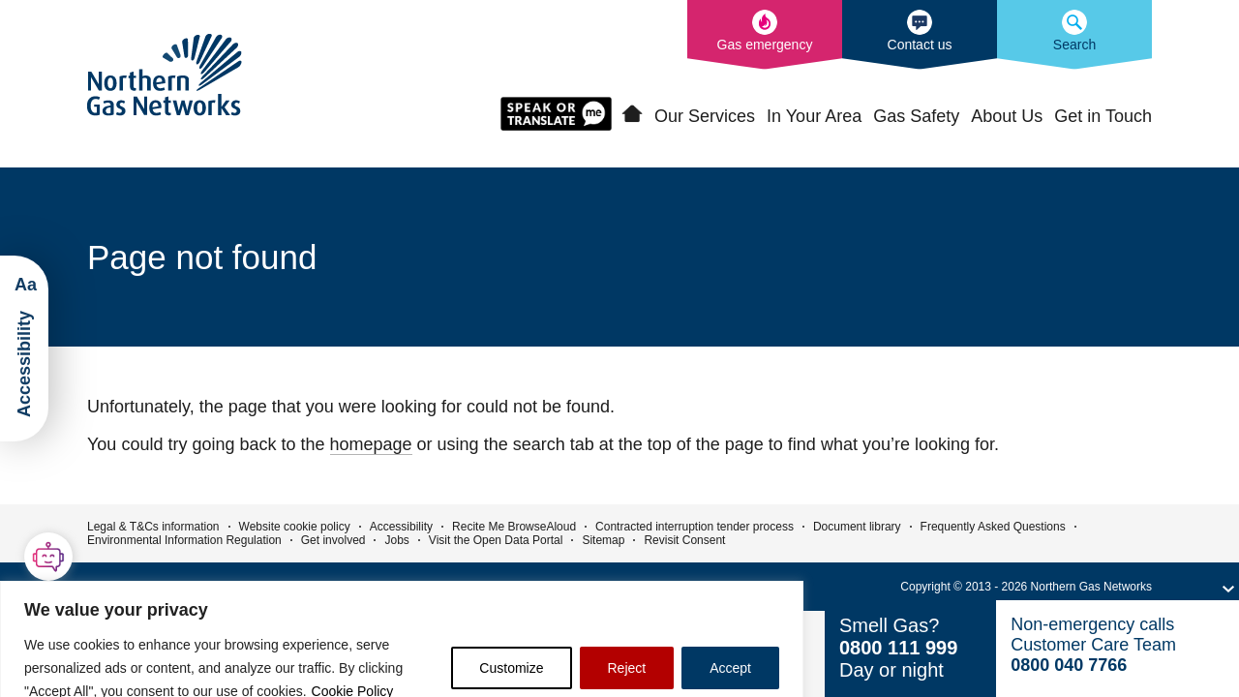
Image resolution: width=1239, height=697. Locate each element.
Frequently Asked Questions (993, 526)
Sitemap (603, 540)
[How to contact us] (919, 35)
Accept (730, 668)
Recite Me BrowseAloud (514, 526)
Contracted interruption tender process (694, 526)
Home (632, 114)
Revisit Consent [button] (684, 540)
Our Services (704, 116)
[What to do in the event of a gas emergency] (764, 35)
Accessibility (401, 526)
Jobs (396, 540)
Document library (857, 526)
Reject (627, 668)
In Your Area (814, 116)
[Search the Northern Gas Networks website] (1074, 35)
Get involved (333, 540)
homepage (371, 444)
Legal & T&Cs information (153, 526)
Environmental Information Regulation (184, 540)
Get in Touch (1103, 116)
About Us (1007, 116)
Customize (511, 668)
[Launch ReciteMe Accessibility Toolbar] (24, 348)
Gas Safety (916, 116)
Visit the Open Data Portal (496, 540)
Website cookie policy (294, 526)
